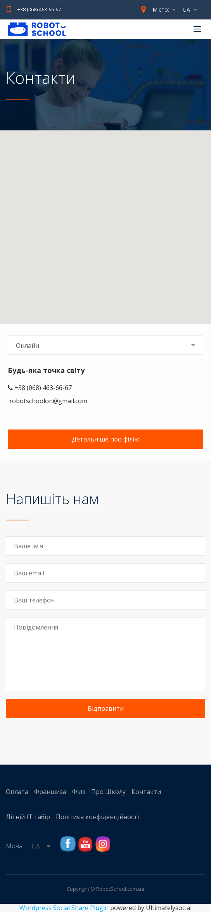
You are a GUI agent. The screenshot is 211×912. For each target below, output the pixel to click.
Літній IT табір (28, 817)
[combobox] (192, 9)
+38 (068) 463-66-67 (39, 9)
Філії (78, 791)
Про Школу (108, 791)
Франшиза (50, 791)
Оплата (17, 791)
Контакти (146, 791)
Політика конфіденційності (97, 817)
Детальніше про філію (106, 439)
